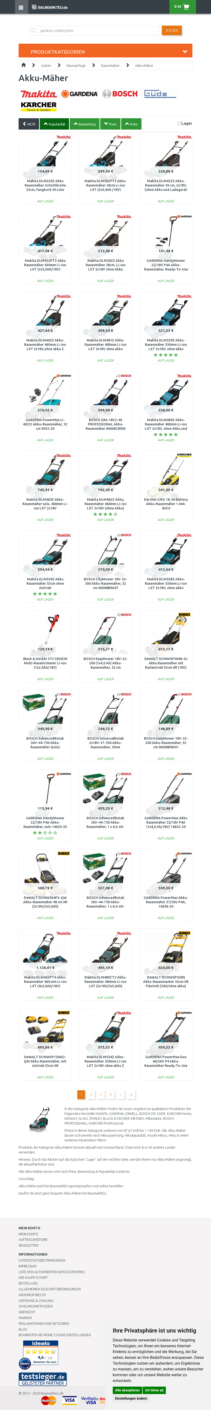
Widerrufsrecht (32, 1295)
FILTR (28, 123)
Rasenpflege (76, 66)
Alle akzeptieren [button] (127, 1390)
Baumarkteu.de (52, 1393)
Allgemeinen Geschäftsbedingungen (50, 1289)
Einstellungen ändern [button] (131, 1398)
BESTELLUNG (28, 1283)
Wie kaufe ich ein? (33, 1277)
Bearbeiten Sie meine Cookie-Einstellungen (55, 1335)
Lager (187, 123)
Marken (25, 1318)
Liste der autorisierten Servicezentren (51, 1272)
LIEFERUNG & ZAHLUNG (36, 1301)
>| (131, 1095)
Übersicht (27, 1312)
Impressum (27, 1266)
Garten (46, 66)
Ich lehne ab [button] (154, 1390)
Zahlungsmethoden (36, 1306)
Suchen (172, 30)
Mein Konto (28, 1234)
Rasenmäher (110, 66)
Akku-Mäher (144, 66)
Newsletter (28, 1245)
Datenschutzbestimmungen (42, 1260)
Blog (23, 1329)
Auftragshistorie (33, 1240)
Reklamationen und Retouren (44, 1324)
